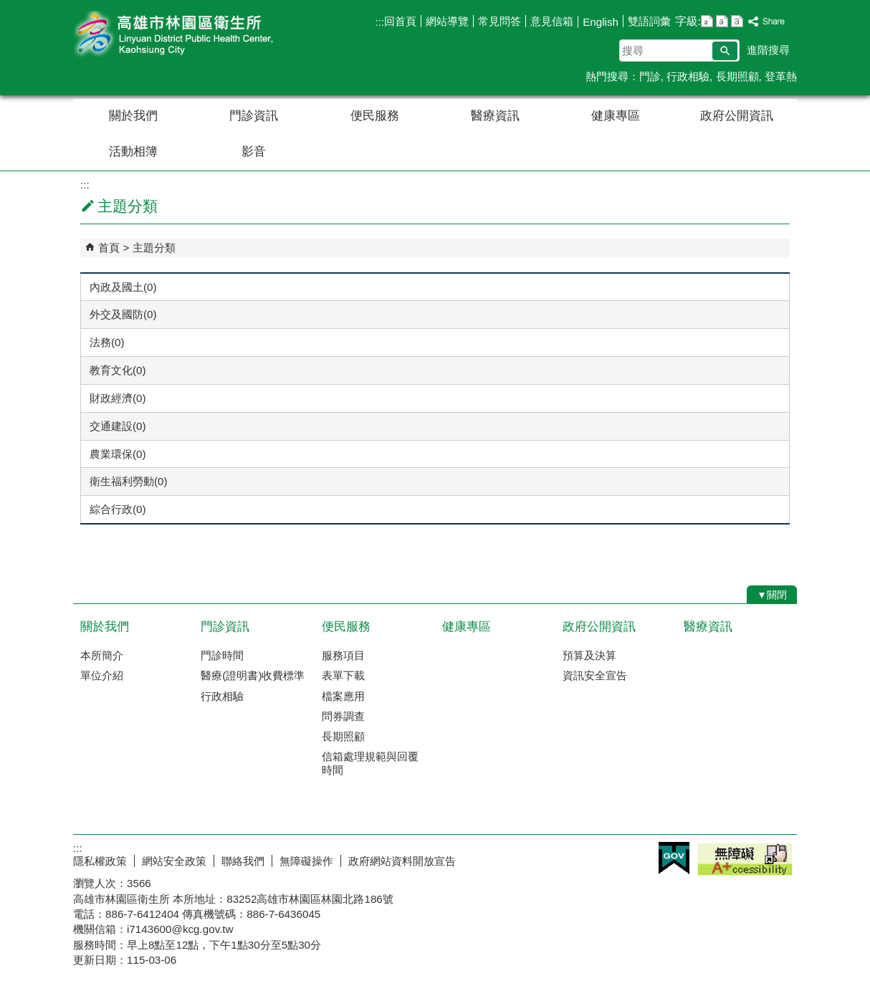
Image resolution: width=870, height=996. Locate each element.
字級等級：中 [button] (722, 21)
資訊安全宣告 (595, 675)
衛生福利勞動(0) (129, 481)
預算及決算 (589, 655)
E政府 (674, 858)
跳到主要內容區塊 (7, 7)
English (600, 22)
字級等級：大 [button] (737, 21)
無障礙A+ (745, 859)
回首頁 (400, 21)
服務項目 (343, 655)
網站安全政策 (174, 861)
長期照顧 (737, 76)
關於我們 (133, 116)
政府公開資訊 (736, 116)
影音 (254, 151)
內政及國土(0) (123, 287)
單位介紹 (101, 675)
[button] (724, 51)
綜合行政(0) (118, 509)
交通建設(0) (118, 426)
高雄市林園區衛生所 (194, 35)
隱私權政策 (100, 861)
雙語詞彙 (649, 21)
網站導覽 (447, 21)
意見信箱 (551, 21)
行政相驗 (687, 76)
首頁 (109, 247)
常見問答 (499, 21)
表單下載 (343, 675)
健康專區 (615, 116)
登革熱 (781, 76)
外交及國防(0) (123, 314)
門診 (650, 76)
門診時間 (222, 655)
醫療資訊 (495, 116)
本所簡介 (101, 655)
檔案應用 (343, 696)
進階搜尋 (768, 50)
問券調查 (343, 716)
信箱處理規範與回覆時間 (370, 762)
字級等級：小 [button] (707, 21)
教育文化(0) (118, 370)
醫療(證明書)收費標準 (253, 675)
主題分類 (154, 247)
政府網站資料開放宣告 (402, 861)
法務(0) (107, 342)
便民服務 (374, 116)
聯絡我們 (242, 861)
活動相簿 (133, 151)
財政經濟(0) (118, 398)
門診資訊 (253, 116)
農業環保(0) (118, 454)
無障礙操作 (306, 861)
